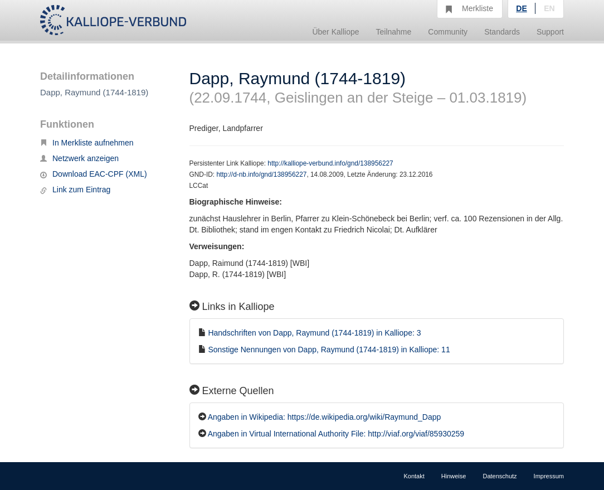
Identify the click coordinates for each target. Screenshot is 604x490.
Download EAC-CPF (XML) (93, 173)
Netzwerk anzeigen (79, 158)
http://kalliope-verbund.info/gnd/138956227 (330, 163)
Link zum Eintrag (75, 189)
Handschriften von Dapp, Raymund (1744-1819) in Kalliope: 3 (314, 332)
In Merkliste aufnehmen (87, 142)
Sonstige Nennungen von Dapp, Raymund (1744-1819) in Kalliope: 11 (329, 349)
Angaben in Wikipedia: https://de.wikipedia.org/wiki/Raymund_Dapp (324, 417)
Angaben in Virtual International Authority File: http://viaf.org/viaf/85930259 (336, 433)
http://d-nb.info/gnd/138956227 (261, 174)
